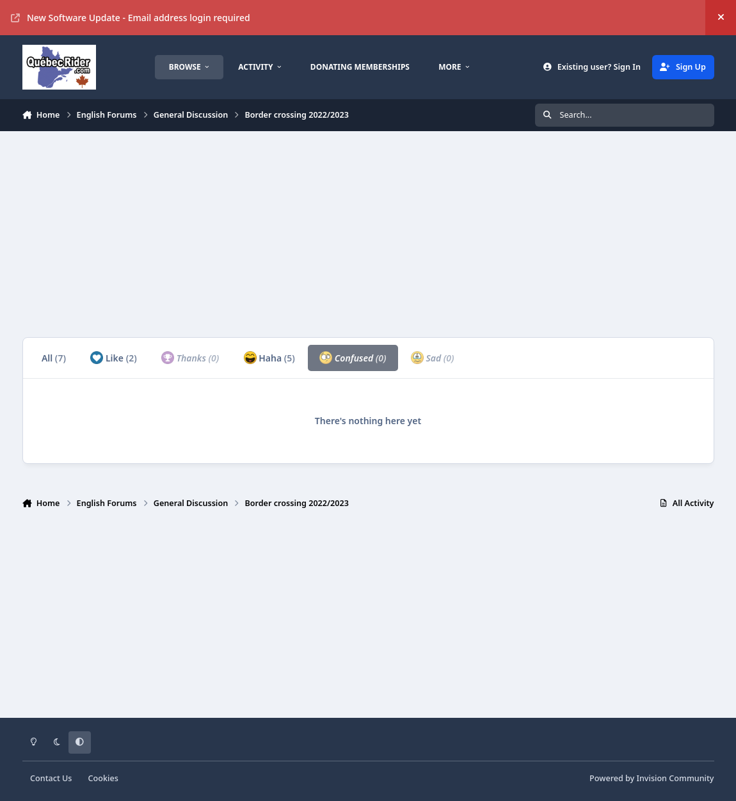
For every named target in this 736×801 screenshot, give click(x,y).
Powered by (651, 778)
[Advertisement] (368, 234)
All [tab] (54, 358)
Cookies (103, 778)
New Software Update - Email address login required (130, 18)
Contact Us (51, 778)
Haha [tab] (269, 357)
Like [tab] (113, 357)
